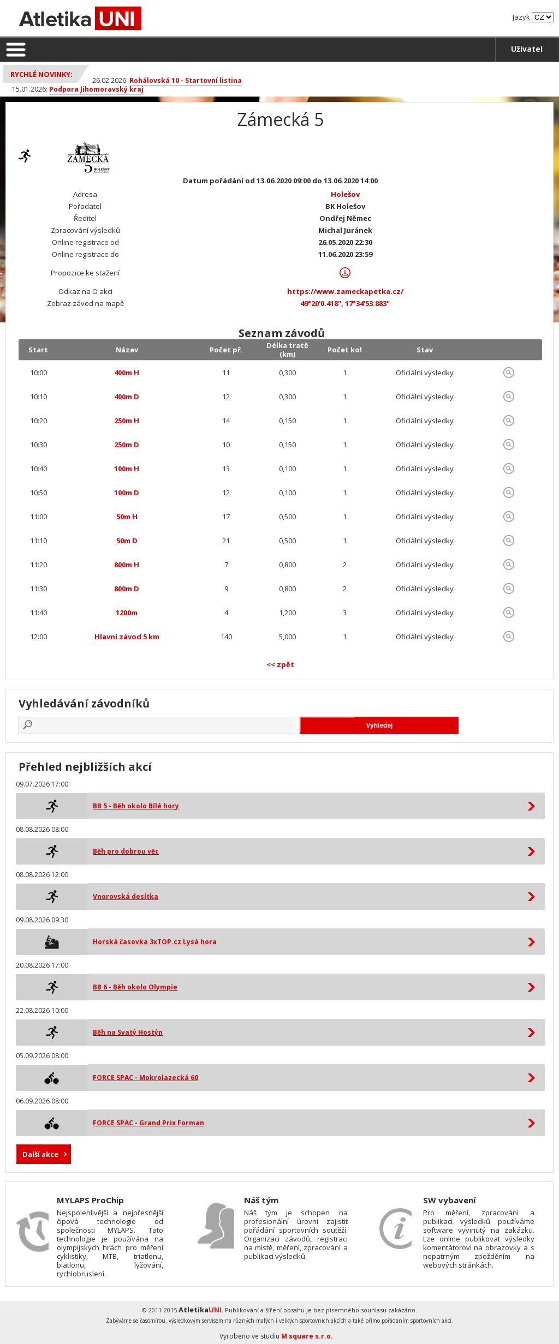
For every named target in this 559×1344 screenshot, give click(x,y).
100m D (126, 492)
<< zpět (280, 664)
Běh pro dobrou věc (126, 851)
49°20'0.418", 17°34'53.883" (345, 303)
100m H (126, 468)
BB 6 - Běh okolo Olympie (135, 987)
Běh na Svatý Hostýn (128, 1032)
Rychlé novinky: (41, 74)
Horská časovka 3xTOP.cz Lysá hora (155, 941)
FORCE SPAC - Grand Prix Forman (148, 1122)
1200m (127, 612)
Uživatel (527, 49)
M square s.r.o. (307, 1336)
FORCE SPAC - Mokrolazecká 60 (145, 1077)
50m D (127, 540)
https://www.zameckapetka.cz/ (345, 291)
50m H (127, 516)
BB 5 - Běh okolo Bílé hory (136, 806)
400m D (126, 396)
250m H (126, 420)
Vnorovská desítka (125, 896)
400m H (126, 372)
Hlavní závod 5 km (126, 636)
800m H (126, 564)
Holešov (345, 194)
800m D (126, 588)
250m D (126, 444)
